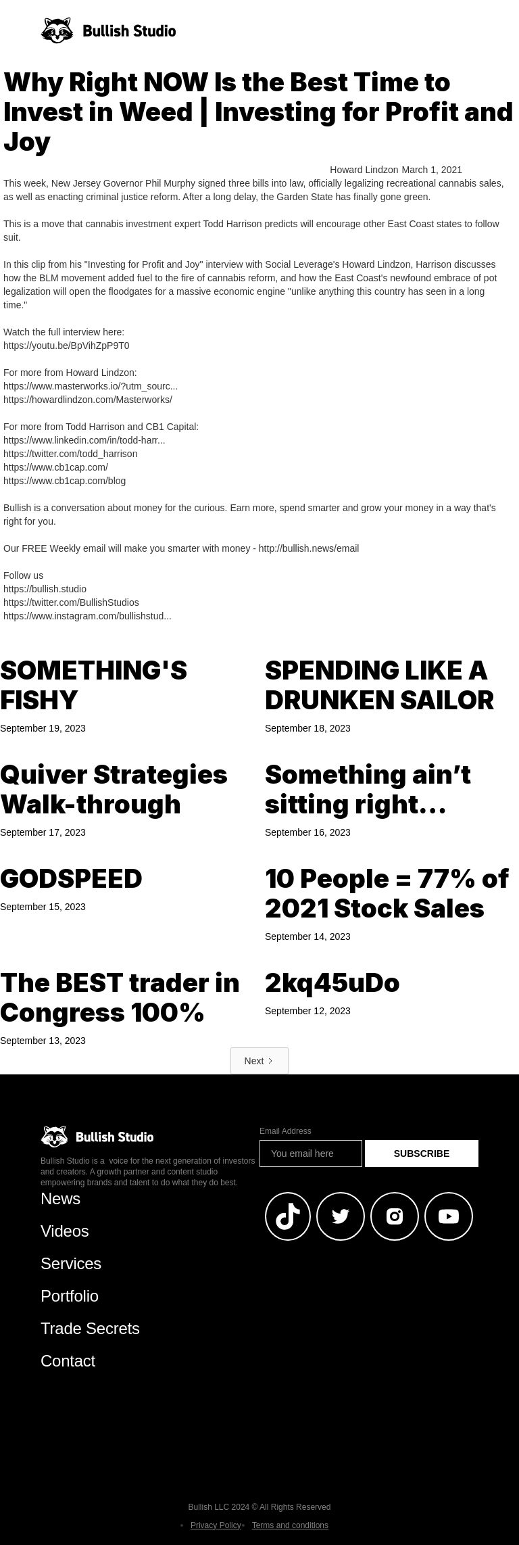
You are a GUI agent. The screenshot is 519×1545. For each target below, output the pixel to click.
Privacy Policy (216, 1525)
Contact (68, 1361)
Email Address (286, 1131)
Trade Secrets (90, 1328)
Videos (65, 1231)
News (60, 1198)
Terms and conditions (290, 1525)
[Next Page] (259, 1060)
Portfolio (70, 1296)
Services (71, 1263)
